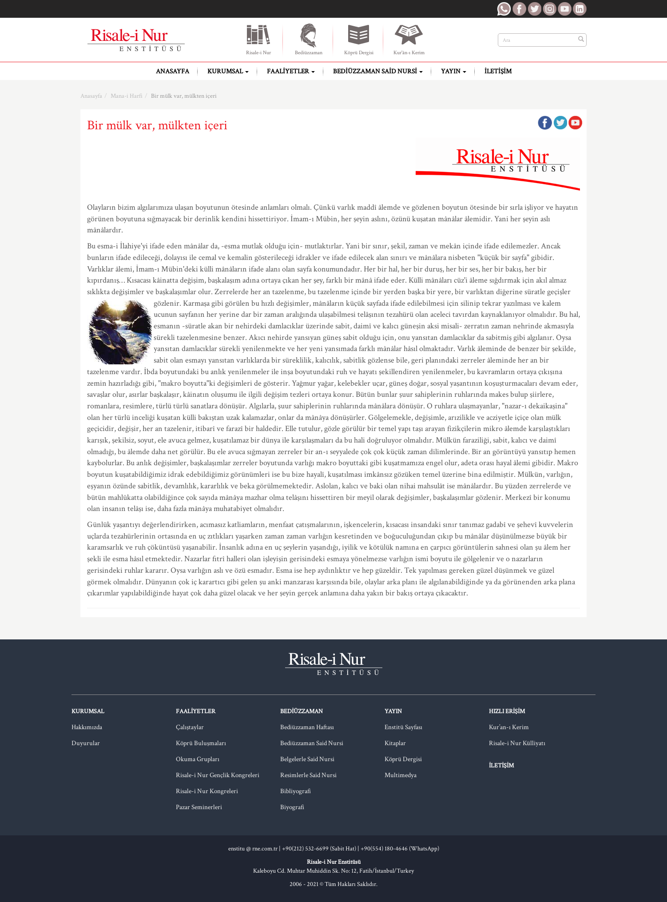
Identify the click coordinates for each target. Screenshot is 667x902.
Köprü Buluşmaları (201, 743)
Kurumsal (228, 71)
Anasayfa (172, 71)
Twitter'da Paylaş (560, 123)
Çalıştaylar (190, 727)
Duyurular (85, 743)
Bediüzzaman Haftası (307, 727)
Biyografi (292, 807)
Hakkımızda (86, 727)
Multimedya (401, 775)
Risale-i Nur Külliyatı (517, 743)
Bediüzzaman (308, 39)
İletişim (498, 71)
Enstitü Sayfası (403, 727)
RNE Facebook (519, 9)
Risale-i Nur (258, 39)
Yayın (453, 71)
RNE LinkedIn (579, 9)
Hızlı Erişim (507, 711)
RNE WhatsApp (504, 9)
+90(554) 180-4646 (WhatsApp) (400, 849)
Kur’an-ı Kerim (509, 727)
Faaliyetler (291, 71)
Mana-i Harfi (127, 96)
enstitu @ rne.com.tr (253, 849)
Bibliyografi (295, 791)
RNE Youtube (564, 9)
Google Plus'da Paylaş (575, 123)
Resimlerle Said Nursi (308, 775)
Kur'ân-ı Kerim (409, 39)
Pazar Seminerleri (199, 807)
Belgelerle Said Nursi (307, 759)
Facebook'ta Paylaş (545, 123)
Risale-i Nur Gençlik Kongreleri (217, 775)
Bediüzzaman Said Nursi (378, 71)
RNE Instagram (549, 9)
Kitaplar (395, 743)
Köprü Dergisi (358, 39)
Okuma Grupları (197, 759)
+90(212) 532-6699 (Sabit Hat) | (321, 849)
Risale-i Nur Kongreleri (207, 791)
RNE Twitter (534, 9)
